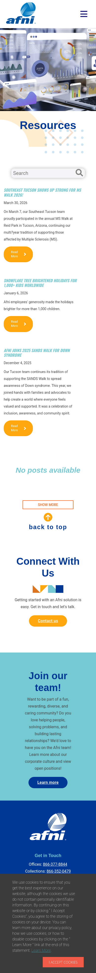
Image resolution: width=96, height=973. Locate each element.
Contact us (48, 620)
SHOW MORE (48, 505)
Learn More (41, 950)
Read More (18, 254)
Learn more (48, 782)
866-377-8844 (55, 864)
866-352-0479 (59, 871)
